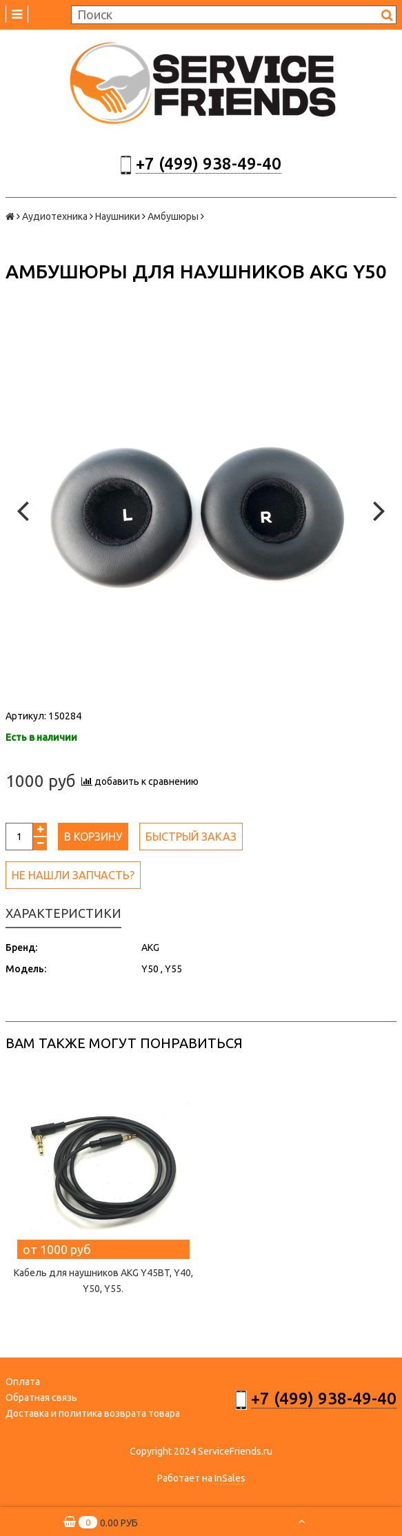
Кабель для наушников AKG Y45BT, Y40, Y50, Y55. (103, 1280)
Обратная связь (41, 1397)
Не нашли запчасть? (73, 875)
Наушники (117, 216)
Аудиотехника (55, 216)
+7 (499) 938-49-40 (208, 163)
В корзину (93, 836)
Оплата (23, 1381)
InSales (229, 1478)
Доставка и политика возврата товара (93, 1413)
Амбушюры (173, 216)
